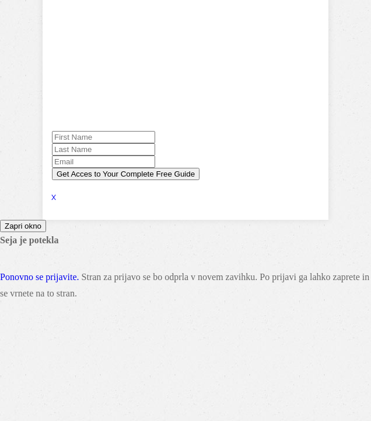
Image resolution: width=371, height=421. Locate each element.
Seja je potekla (29, 240)
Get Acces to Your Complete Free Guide (126, 174)
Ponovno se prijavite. (39, 277)
